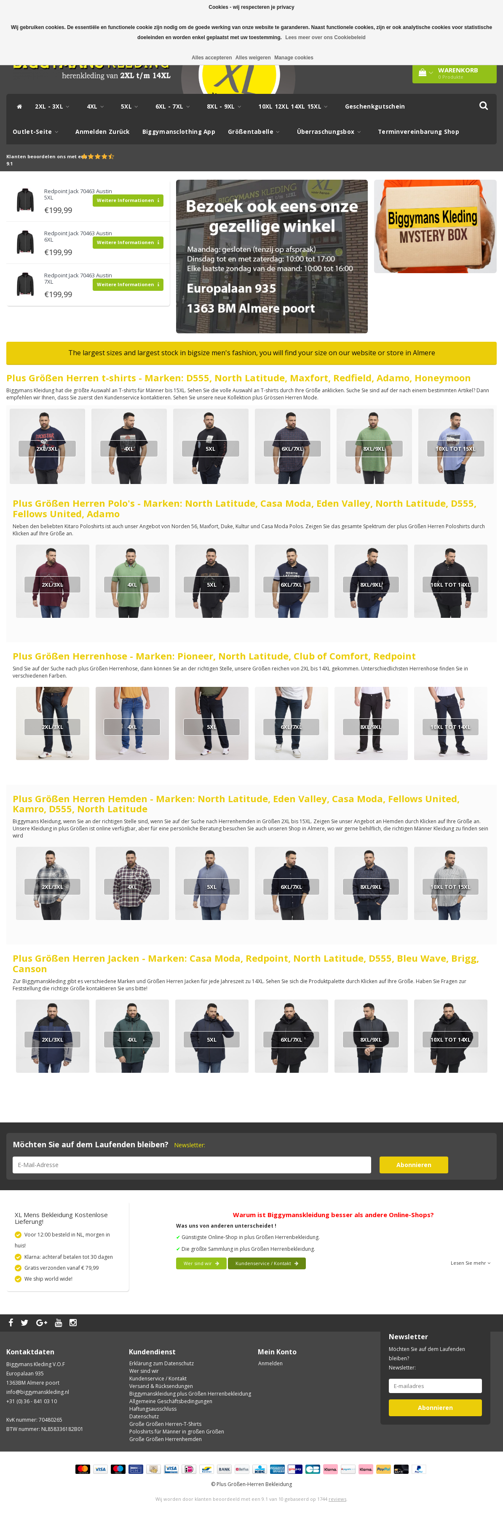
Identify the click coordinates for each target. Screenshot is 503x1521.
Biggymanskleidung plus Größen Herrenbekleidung (190, 1393)
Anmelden (270, 1363)
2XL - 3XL (54, 106)
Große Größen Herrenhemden (165, 1439)
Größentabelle (256, 132)
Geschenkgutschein (375, 106)
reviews (337, 1499)
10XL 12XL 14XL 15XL (295, 106)
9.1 (9, 163)
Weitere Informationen (128, 200)
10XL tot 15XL (456, 448)
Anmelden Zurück (102, 132)
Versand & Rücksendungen (161, 1386)
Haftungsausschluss (153, 1408)
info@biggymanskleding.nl (37, 1392)
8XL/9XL (374, 448)
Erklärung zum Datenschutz (161, 1363)
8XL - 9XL (226, 106)
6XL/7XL (292, 448)
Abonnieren (413, 1165)
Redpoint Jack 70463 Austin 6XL (78, 236)
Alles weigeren (253, 58)
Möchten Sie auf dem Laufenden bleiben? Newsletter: (427, 1358)
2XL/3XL (47, 448)
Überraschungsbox (331, 132)
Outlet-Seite (38, 132)
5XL (132, 106)
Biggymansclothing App (178, 132)
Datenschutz (144, 1416)
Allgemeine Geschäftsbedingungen (170, 1401)
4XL (98, 106)
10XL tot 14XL (451, 584)
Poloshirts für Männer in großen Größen (176, 1431)
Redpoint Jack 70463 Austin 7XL (78, 278)
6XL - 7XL (174, 106)
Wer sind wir (201, 1263)
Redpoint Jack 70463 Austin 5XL (78, 194)
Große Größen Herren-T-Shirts (165, 1424)
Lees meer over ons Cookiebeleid (325, 37)
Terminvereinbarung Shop (418, 132)
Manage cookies (293, 58)
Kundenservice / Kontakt (266, 1263)
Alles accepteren (212, 58)
